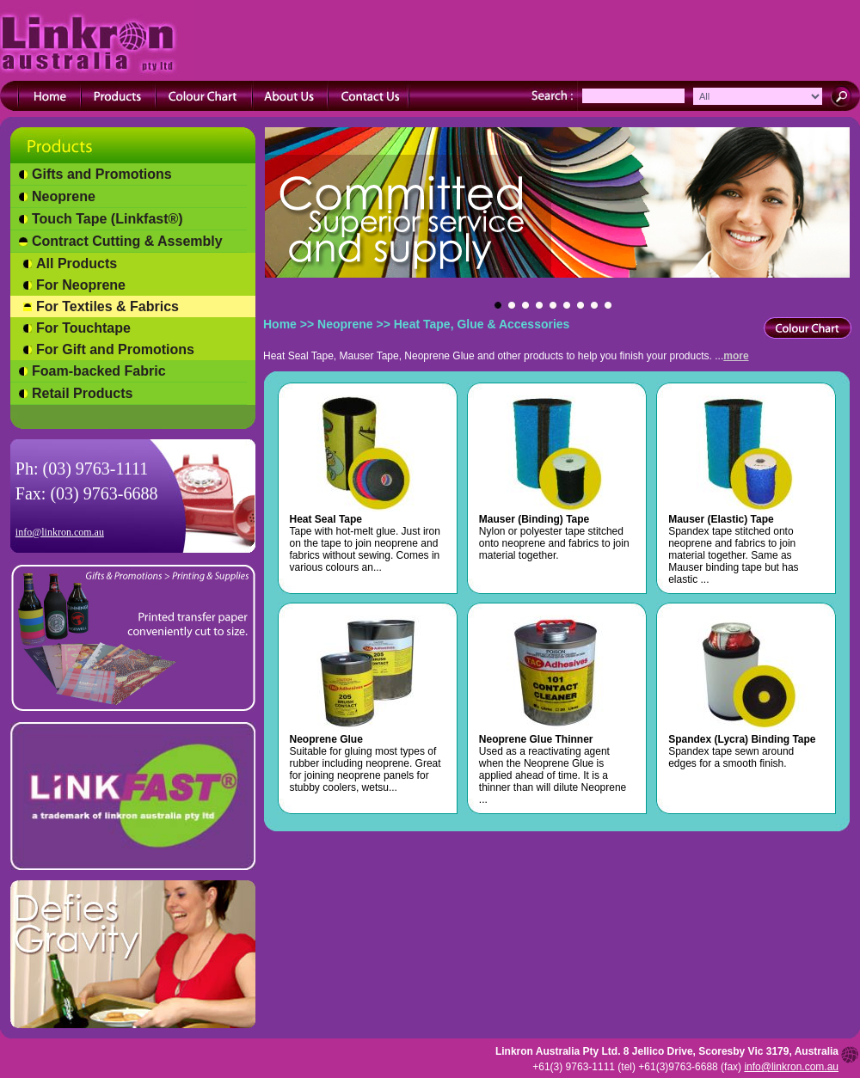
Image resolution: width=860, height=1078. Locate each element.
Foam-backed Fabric (99, 371)
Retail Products (82, 393)
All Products (76, 263)
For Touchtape (83, 328)
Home (280, 324)
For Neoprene (81, 285)
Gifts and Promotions (102, 174)
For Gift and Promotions (115, 349)
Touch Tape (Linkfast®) (107, 218)
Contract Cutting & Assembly (127, 241)
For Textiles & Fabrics (107, 306)
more (735, 356)
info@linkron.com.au (59, 532)
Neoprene (63, 196)
